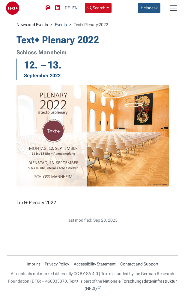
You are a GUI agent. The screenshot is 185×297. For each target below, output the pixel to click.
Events (61, 24)
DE (67, 7)
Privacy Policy (57, 264)
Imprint (33, 264)
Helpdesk (149, 7)
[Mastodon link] (49, 8)
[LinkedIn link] (58, 8)
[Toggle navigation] (173, 8)
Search (97, 7)
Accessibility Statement (94, 264)
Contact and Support (139, 264)
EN (75, 7)
